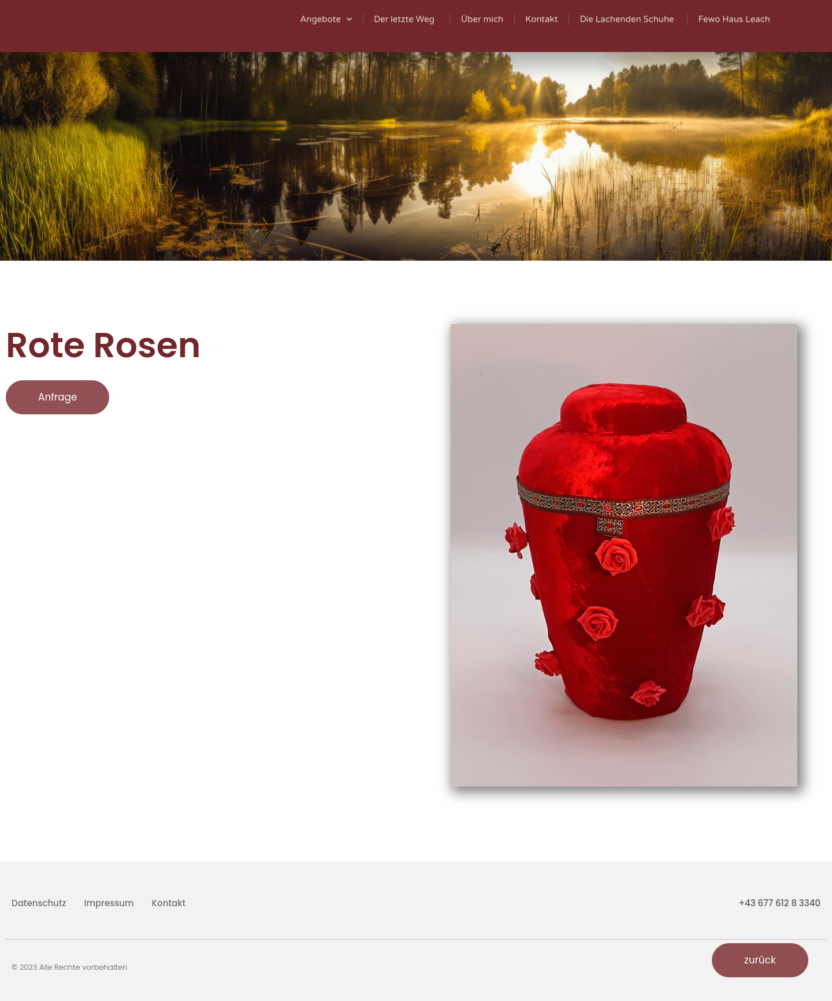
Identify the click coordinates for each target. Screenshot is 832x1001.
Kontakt (168, 903)
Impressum (109, 903)
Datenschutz (39, 903)
